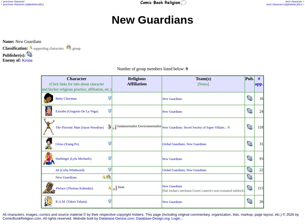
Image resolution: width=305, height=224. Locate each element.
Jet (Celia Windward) (70, 170)
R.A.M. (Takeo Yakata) (71, 201)
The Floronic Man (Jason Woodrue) (80, 127)
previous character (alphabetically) (23, 4)
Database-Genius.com (116, 218)
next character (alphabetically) (284, 4)
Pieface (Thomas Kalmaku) (74, 188)
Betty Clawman (66, 98)
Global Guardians (173, 144)
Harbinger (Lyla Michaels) (74, 159)
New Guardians (172, 99)
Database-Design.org (153, 218)
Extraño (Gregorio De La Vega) (77, 111)
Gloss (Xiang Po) (67, 144)
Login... (177, 218)
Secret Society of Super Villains (204, 127)
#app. (259, 81)
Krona (27, 60)
